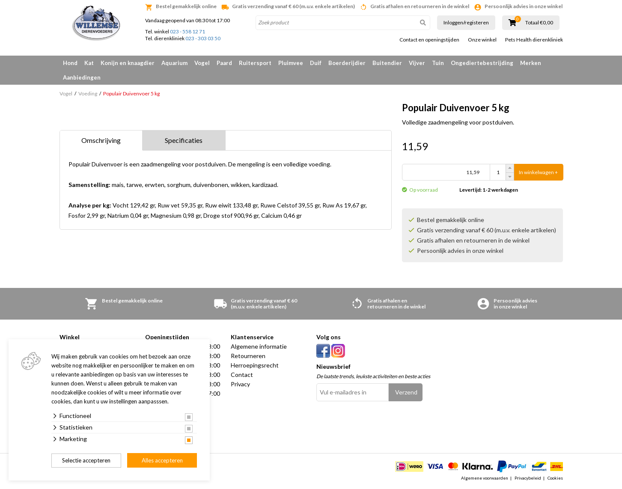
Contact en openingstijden (429, 39)
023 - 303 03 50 (202, 38)
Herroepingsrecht (255, 365)
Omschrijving (101, 140)
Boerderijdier (347, 62)
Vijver (417, 62)
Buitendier (387, 62)
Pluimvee (290, 62)
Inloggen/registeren (466, 22)
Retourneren (248, 355)
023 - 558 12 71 (187, 31)
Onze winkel (482, 39)
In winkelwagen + (538, 172)
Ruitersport (255, 62)
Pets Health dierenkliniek (534, 39)
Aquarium (174, 62)
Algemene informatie (259, 346)
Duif (315, 62)
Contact (242, 374)
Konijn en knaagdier (128, 62)
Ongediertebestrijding (482, 62)
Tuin (438, 62)
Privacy (240, 384)
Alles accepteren (162, 460)
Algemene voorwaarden (484, 477)
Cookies (555, 477)
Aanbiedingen (82, 77)
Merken (530, 62)
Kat (89, 62)
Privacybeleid (528, 477)
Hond (70, 62)
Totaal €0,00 (539, 22)
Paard (224, 62)
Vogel (202, 62)
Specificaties (183, 140)
